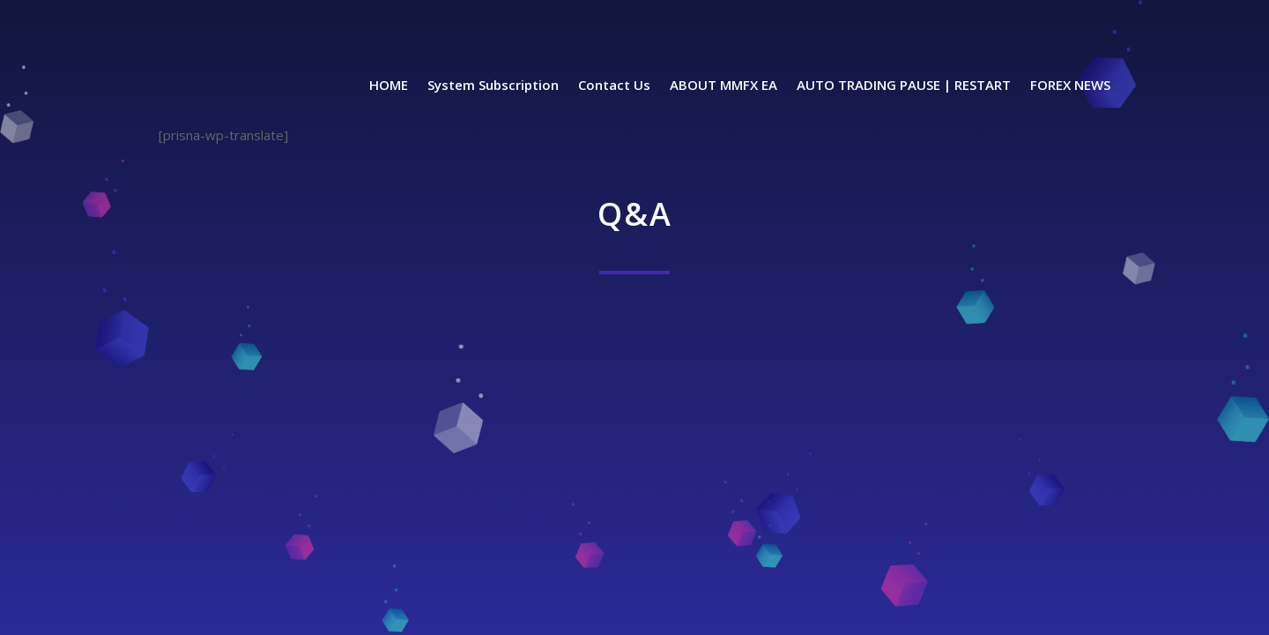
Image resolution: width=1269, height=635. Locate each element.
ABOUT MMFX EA (723, 85)
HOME (388, 85)
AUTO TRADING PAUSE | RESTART (904, 85)
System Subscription (493, 85)
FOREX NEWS (1070, 85)
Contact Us (614, 85)
